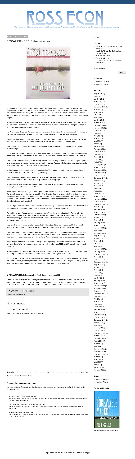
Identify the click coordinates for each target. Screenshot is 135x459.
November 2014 (99, 249)
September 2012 (99, 262)
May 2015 (97, 244)
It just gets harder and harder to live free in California (26, 404)
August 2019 (98, 181)
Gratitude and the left (103, 56)
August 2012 (98, 265)
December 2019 (99, 170)
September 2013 (99, 254)
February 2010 (99, 328)
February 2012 (99, 280)
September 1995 (99, 354)
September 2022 (99, 107)
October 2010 (98, 317)
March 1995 (98, 367)
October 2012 (98, 259)
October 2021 (98, 131)
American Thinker (102, 84)
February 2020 (99, 165)
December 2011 (99, 286)
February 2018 (99, 209)
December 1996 (99, 338)
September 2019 (99, 178)
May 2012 (97, 273)
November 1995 (99, 352)
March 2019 (98, 194)
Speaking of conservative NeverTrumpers (23, 412)
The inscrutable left (102, 58)
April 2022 (97, 117)
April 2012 (97, 275)
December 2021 (99, 125)
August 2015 (98, 236)
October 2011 (98, 291)
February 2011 (99, 309)
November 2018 (99, 199)
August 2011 (98, 296)
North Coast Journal (19, 294)
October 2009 (98, 330)
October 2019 (98, 175)
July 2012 (97, 267)
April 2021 (97, 144)
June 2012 (97, 270)
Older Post (84, 372)
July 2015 (97, 238)
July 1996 (97, 344)
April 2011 (97, 304)
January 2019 (98, 196)
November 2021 (99, 128)
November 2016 (99, 228)
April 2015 (97, 246)
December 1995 (99, 349)
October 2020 (98, 152)
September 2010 (99, 320)
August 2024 (98, 94)
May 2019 (97, 188)
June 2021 (97, 138)
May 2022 (97, 115)
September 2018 (99, 204)
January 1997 (98, 336)
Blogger (87, 453)
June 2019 (97, 186)
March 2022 (98, 120)
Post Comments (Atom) (24, 376)
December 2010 (99, 315)
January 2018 (98, 212)
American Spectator (102, 82)
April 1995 (97, 365)
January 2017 (98, 225)
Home (48, 372)
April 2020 (97, 162)
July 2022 (97, 110)
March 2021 (98, 146)
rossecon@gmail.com (66, 284)
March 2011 (98, 307)
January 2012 (98, 283)
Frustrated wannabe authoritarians (21, 383)
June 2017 (97, 220)
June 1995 (97, 359)
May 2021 (97, 141)
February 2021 (99, 149)
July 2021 (97, 136)
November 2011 (99, 288)
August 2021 (98, 133)
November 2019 (99, 173)
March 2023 (98, 99)
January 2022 (98, 123)
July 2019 (97, 183)
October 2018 (98, 202)
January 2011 (98, 312)
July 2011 (97, 299)
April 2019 (97, 191)
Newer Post (11, 372)
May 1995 (97, 362)
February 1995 (99, 370)
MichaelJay (71, 453)
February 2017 (99, 223)
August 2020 (98, 154)
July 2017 (97, 217)
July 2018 (97, 207)
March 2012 (98, 278)
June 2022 (97, 112)
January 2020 (98, 167)
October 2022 (98, 104)
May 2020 (97, 159)
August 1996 (98, 341)
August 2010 (98, 323)
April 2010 (97, 325)
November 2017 (99, 215)
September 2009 (99, 333)
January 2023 (98, 102)
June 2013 (97, 257)
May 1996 (97, 346)
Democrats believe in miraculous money (22, 396)
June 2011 (97, 302)
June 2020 (97, 157)
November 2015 (99, 233)
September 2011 (99, 294)
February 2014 (99, 252)
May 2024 (97, 96)
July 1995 (97, 357)
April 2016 (97, 231)
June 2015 (97, 241)
